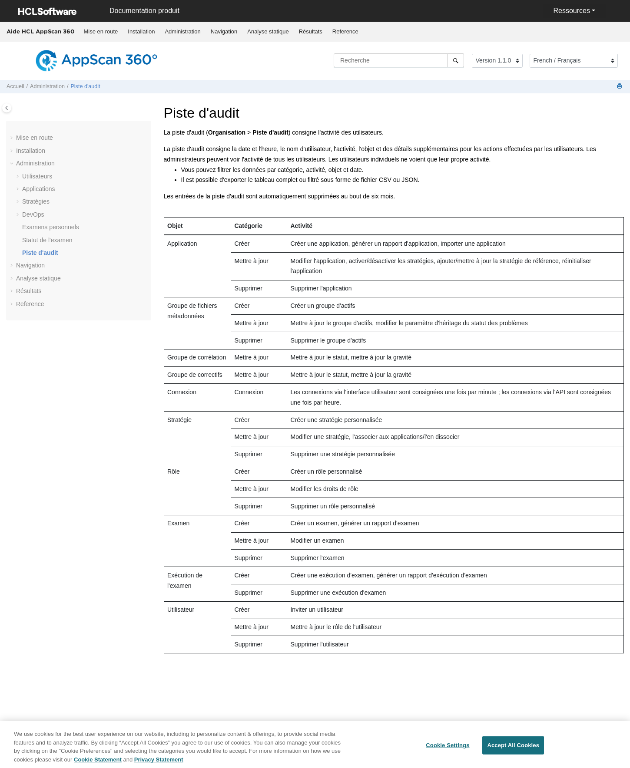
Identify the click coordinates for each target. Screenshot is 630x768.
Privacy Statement (158, 762)
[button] (12, 138)
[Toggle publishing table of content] (6, 107)
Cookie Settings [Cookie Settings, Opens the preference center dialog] (447, 748)
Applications (38, 188)
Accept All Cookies (513, 748)
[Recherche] (455, 60)
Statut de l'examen (47, 240)
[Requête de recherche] (399, 60)
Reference (345, 31)
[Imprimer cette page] (620, 87)
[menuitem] (101, 31)
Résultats (310, 31)
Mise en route (101, 31)
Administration (182, 31)
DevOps (33, 214)
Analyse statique (267, 31)
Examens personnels (50, 227)
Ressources (571, 10)
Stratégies (36, 201)
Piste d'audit (85, 86)
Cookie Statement (98, 762)
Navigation (224, 31)
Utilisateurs (37, 176)
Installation (141, 31)
